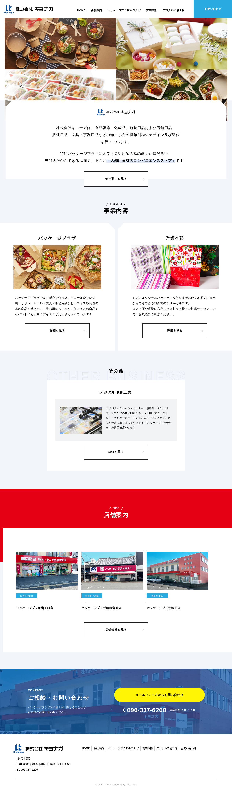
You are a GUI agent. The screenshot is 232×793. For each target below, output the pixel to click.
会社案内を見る (116, 178)
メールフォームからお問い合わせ (159, 695)
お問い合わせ (213, 8)
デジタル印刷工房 (115, 392)
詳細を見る (57, 330)
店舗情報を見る (116, 629)
